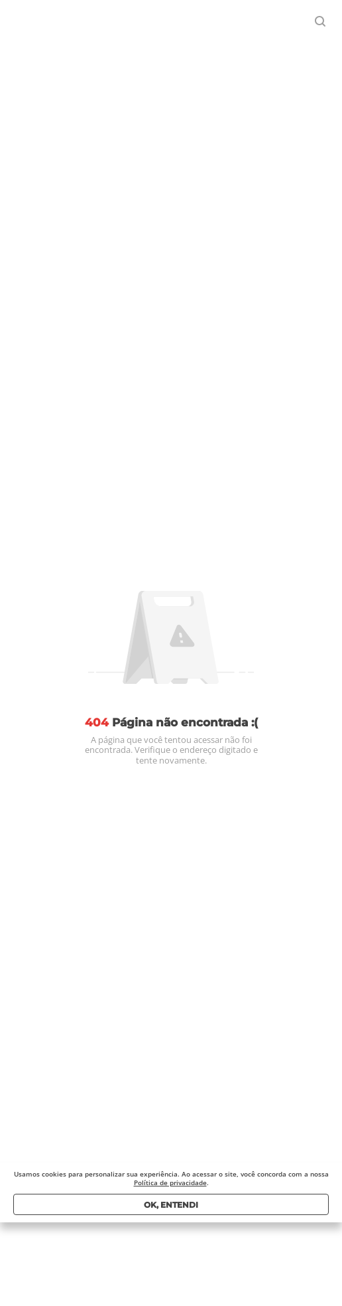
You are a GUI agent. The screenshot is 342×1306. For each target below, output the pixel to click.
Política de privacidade (170, 1182)
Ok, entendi (171, 1205)
